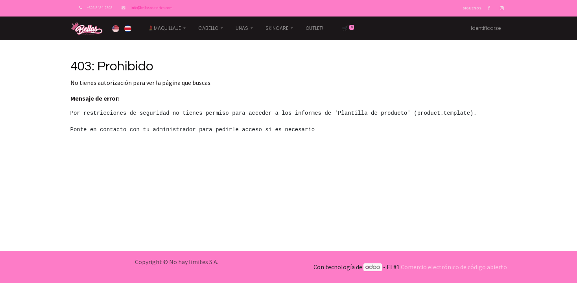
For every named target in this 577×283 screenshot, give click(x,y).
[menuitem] (314, 28)
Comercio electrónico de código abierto (454, 267)
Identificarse (486, 28)
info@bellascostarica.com (152, 8)
